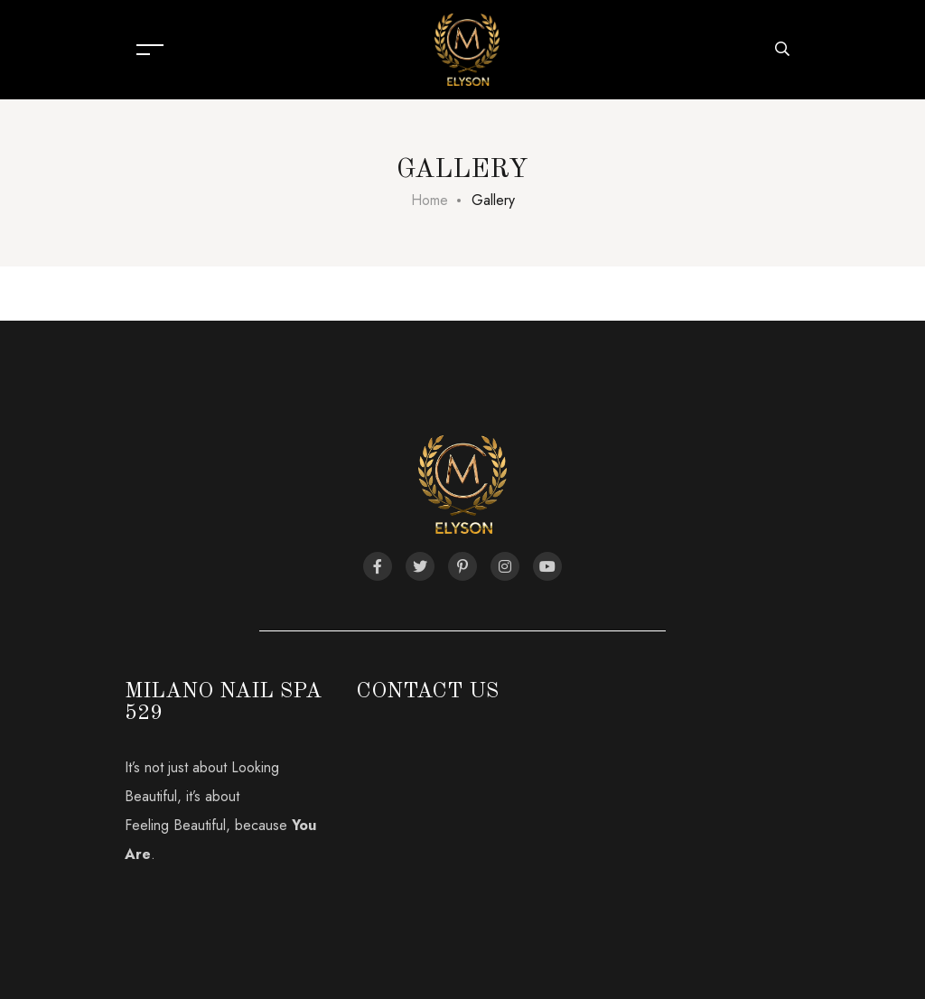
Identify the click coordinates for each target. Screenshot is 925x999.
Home (429, 200)
